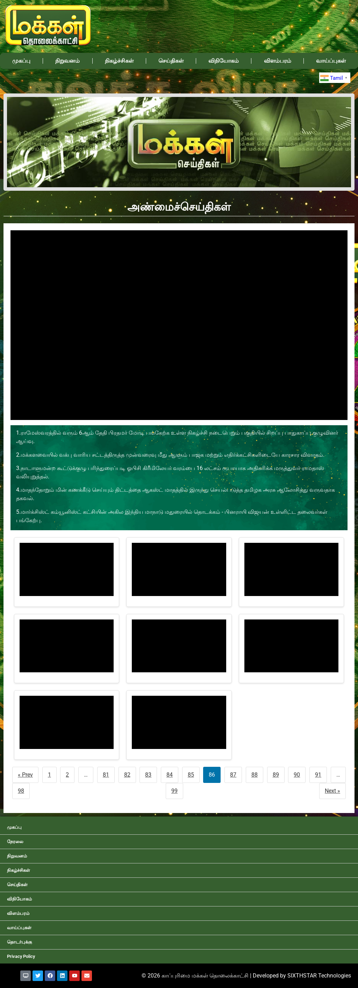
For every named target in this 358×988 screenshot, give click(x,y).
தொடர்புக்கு (19, 942)
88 (254, 774)
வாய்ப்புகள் (331, 60)
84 (169, 774)
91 (318, 774)
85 (191, 774)
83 (148, 774)
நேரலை (15, 841)
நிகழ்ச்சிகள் (119, 60)
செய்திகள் (171, 60)
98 (21, 790)
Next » (332, 790)
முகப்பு (21, 60)
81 (106, 774)
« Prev (25, 774)
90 (297, 774)
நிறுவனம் (67, 60)
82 (127, 774)
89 (276, 774)
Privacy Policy (21, 956)
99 (174, 790)
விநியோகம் (223, 60)
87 (233, 774)
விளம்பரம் (277, 60)
